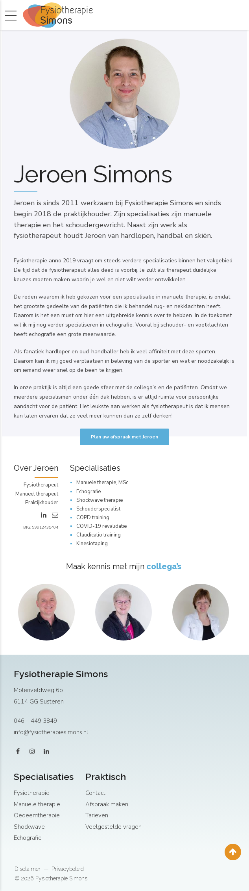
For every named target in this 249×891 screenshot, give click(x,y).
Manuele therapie (37, 804)
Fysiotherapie (32, 793)
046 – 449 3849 (35, 721)
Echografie (28, 838)
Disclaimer (28, 869)
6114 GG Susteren (39, 701)
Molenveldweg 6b (38, 690)
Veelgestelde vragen (113, 827)
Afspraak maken (106, 804)
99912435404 (45, 527)
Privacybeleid (68, 869)
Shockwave (29, 827)
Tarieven (96, 815)
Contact (95, 793)
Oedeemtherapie (37, 815)
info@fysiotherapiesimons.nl (51, 732)
